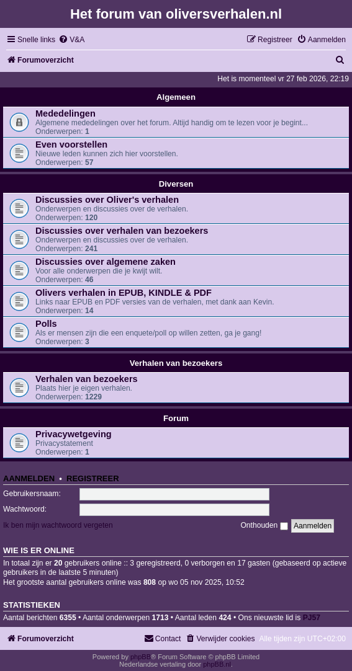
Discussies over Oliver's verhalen (107, 200)
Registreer (92, 478)
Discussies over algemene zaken (105, 262)
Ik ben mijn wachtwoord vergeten (58, 525)
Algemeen (176, 97)
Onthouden (263, 525)
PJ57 (311, 617)
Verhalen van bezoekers (176, 363)
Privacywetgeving (73, 434)
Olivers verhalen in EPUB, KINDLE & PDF (123, 293)
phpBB (140, 656)
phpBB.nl (217, 664)
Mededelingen (65, 113)
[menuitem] (71, 40)
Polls (46, 324)
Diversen (176, 184)
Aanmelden (29, 478)
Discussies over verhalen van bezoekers (121, 231)
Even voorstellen (71, 144)
